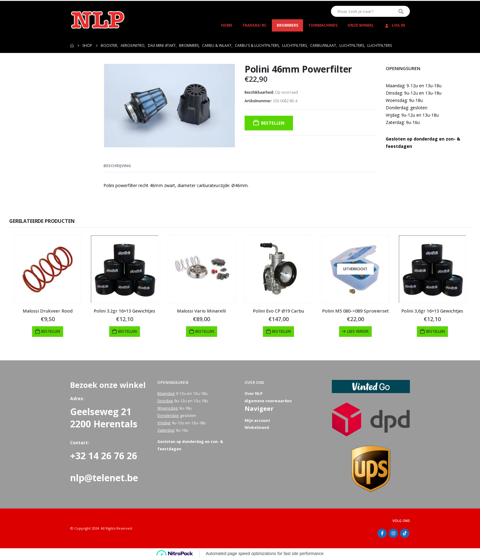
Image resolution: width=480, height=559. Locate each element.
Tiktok (404, 533)
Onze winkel (360, 25)
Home (226, 25)
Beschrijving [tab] (117, 165)
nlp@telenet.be (104, 477)
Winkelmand (257, 428)
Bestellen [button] (50, 331)
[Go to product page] (47, 268)
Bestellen (272, 123)
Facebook (382, 533)
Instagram (393, 533)
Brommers (287, 25)
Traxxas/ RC (254, 25)
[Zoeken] (401, 11)
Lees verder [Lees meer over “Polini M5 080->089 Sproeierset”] (358, 331)
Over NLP (254, 393)
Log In (394, 25)
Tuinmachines (322, 25)
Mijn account (257, 420)
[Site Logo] (97, 19)
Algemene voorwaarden (268, 400)
